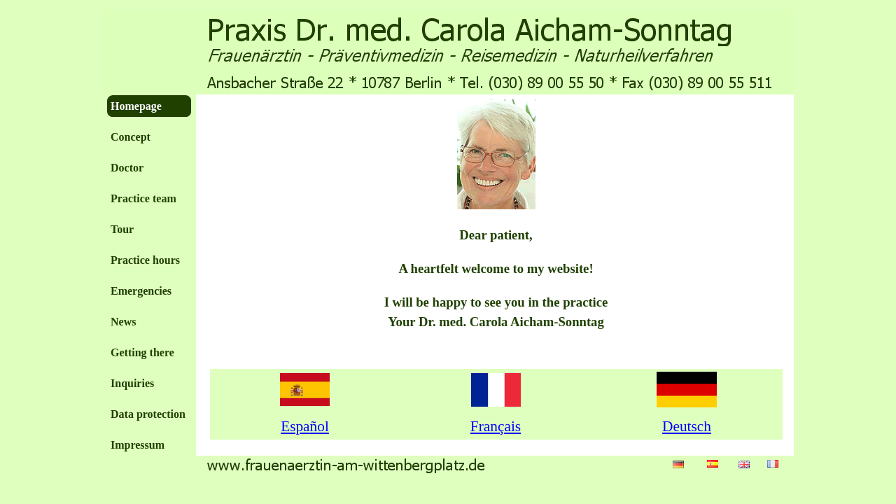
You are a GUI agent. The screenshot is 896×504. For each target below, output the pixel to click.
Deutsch (686, 426)
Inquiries (132, 383)
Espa (305, 426)
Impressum (137, 445)
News (123, 322)
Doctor (127, 168)
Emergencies (141, 291)
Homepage (136, 106)
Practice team (143, 198)
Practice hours (145, 260)
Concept (130, 137)
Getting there (142, 352)
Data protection (148, 414)
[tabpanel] (496, 229)
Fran (495, 426)
